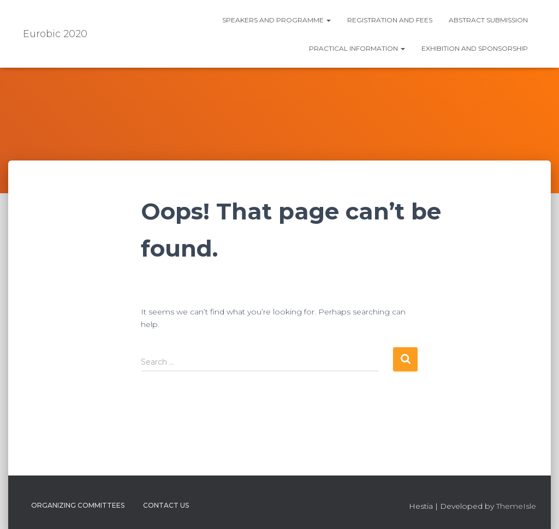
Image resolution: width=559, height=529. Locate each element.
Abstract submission (488, 20)
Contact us (166, 505)
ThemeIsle (516, 506)
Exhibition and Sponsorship (474, 48)
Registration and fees (389, 20)
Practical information (357, 48)
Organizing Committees (77, 505)
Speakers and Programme (276, 20)
